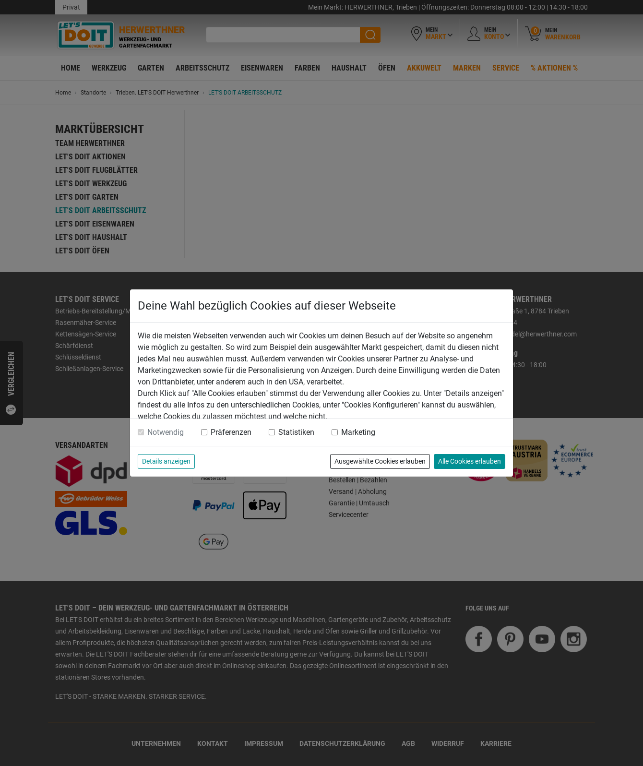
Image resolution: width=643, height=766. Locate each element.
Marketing (358, 432)
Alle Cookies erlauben (469, 461)
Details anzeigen (166, 461)
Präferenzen (231, 432)
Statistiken (296, 432)
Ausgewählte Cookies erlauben (380, 461)
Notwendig (165, 432)
